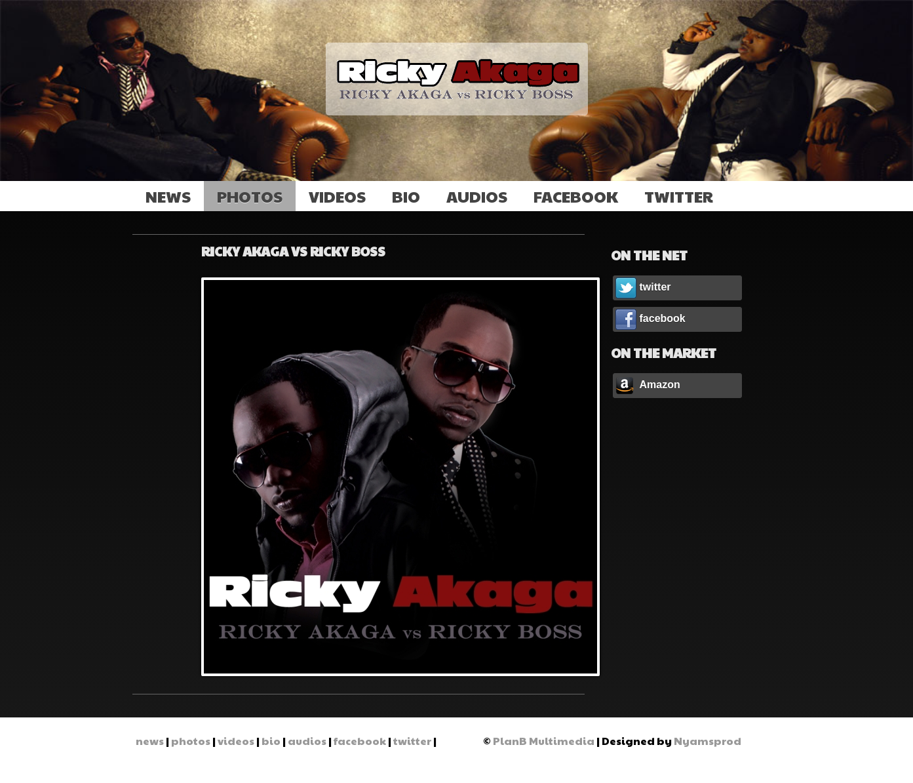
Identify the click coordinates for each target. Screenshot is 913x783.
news (168, 196)
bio (406, 196)
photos (249, 196)
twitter (678, 196)
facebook (576, 196)
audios (476, 196)
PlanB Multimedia (543, 740)
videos (337, 196)
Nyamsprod (707, 740)
